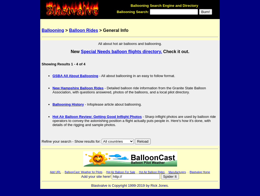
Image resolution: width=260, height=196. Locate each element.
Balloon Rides (83, 30)
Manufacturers (177, 172)
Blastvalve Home (200, 172)
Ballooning (53, 30)
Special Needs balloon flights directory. (121, 51)
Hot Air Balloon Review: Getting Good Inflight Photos (97, 117)
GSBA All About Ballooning (75, 76)
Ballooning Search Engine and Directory (164, 6)
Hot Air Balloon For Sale (120, 172)
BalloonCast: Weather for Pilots (84, 172)
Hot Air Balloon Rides (152, 172)
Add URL (55, 172)
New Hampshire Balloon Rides (78, 88)
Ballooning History (68, 104)
